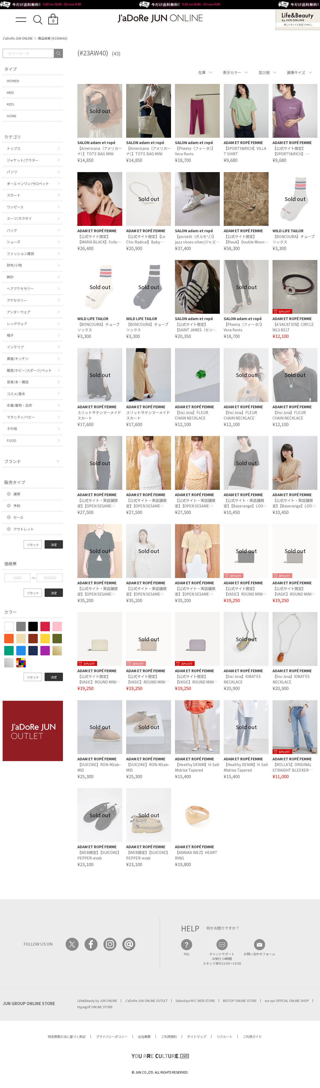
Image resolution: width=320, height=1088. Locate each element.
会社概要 (144, 1036)
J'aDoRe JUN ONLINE (18, 38)
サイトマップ (196, 1036)
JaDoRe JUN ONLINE (160, 18)
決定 (54, 544)
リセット (32, 544)
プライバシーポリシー (111, 1036)
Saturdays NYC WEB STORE (195, 1000)
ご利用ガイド (252, 1036)
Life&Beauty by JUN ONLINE (97, 1000)
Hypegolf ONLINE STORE (95, 1007)
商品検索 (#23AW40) (52, 38)
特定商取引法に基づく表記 (67, 1036)
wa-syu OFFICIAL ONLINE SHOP (287, 1000)
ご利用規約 (169, 1036)
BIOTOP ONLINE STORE (240, 1000)
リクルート (224, 1036)
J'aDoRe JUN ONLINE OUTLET (146, 1000)
